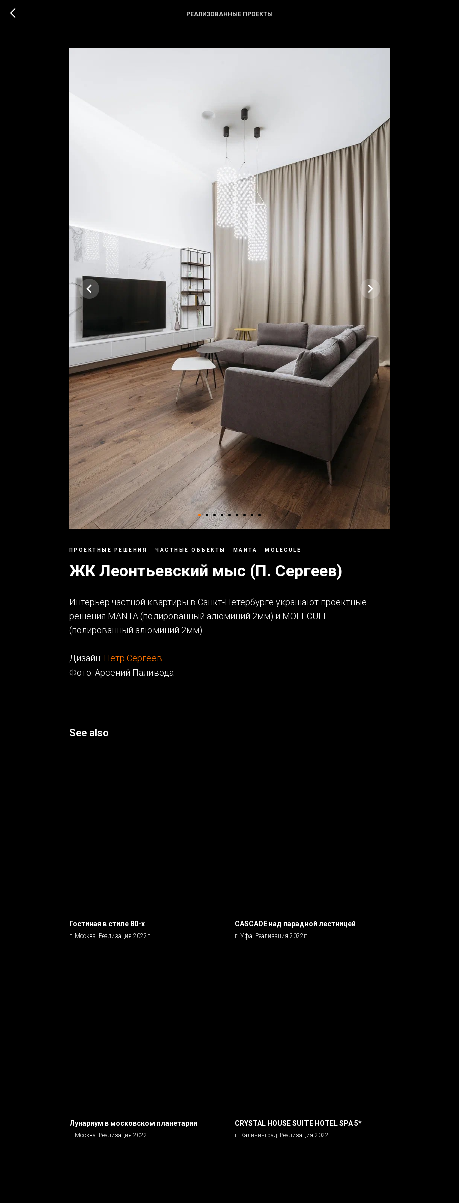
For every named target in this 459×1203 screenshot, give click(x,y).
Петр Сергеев (133, 658)
